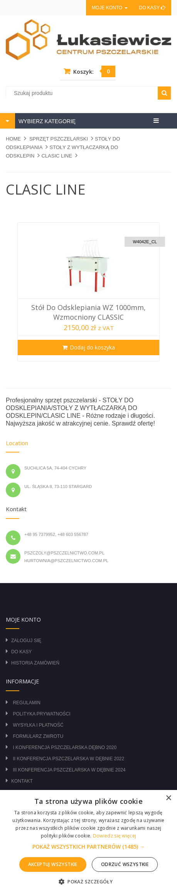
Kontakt (22, 781)
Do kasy (152, 7)
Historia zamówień (35, 663)
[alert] (88, 842)
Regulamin (26, 702)
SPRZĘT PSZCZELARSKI (58, 139)
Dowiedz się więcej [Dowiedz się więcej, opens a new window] (114, 835)
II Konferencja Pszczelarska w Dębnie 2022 (68, 758)
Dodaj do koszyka (92, 347)
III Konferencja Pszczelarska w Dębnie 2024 (69, 770)
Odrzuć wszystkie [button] (124, 864)
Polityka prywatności (41, 714)
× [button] (168, 798)
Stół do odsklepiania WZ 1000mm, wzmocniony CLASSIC (88, 312)
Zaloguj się (26, 640)
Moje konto (109, 7)
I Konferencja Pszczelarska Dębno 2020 (64, 747)
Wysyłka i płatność (38, 725)
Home (13, 139)
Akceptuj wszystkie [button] (53, 864)
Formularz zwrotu (38, 736)
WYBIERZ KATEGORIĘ (46, 121)
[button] (88, 847)
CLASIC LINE (56, 156)
